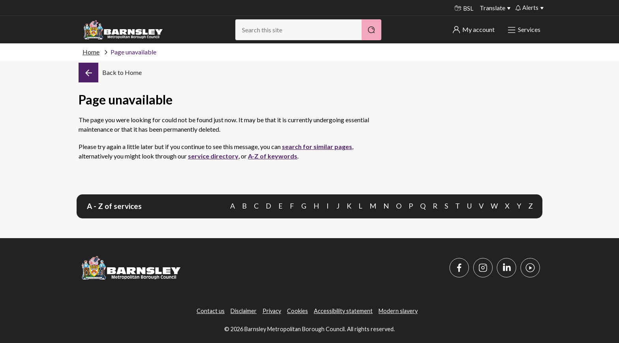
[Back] (110, 72)
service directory (213, 156)
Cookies (297, 311)
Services (524, 29)
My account (474, 29)
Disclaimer (244, 311)
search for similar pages (317, 146)
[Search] (371, 29)
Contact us (211, 311)
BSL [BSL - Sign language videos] (463, 8)
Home (91, 52)
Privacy (272, 311)
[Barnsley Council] (123, 30)
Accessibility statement (343, 311)
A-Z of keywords (272, 156)
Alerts (527, 7)
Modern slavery (398, 311)
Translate (492, 7)
